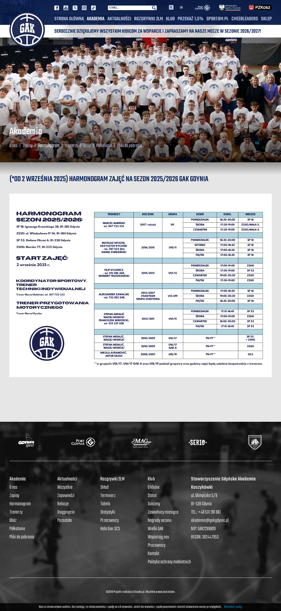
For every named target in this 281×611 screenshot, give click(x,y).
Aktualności (119, 19)
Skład (104, 487)
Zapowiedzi (66, 496)
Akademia (95, 19)
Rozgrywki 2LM (148, 19)
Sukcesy (154, 504)
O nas (13, 146)
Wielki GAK (155, 529)
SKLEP (266, 19)
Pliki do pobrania (129, 146)
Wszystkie (64, 487)
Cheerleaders (245, 19)
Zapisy (27, 146)
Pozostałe (64, 520)
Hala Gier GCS (110, 529)
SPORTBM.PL (217, 19)
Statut (152, 496)
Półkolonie (104, 146)
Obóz (87, 146)
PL (171, 7)
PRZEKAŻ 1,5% (190, 19)
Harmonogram (48, 146)
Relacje (63, 504)
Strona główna (69, 19)
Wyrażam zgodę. (233, 607)
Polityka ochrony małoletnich (169, 562)
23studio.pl (139, 592)
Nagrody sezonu (159, 520)
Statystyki (107, 512)
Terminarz (108, 496)
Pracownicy (156, 545)
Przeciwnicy (109, 520)
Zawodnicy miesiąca (163, 512)
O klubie (153, 487)
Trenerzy (71, 146)
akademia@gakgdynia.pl (210, 520)
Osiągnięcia (66, 512)
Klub (170, 19)
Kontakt (153, 554)
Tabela (105, 504)
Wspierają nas (158, 537)
